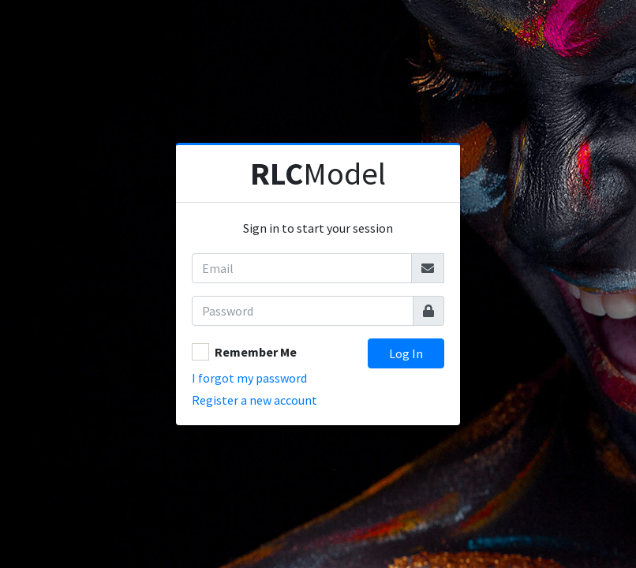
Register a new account (254, 400)
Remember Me (256, 352)
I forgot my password (249, 378)
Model (318, 173)
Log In (406, 353)
